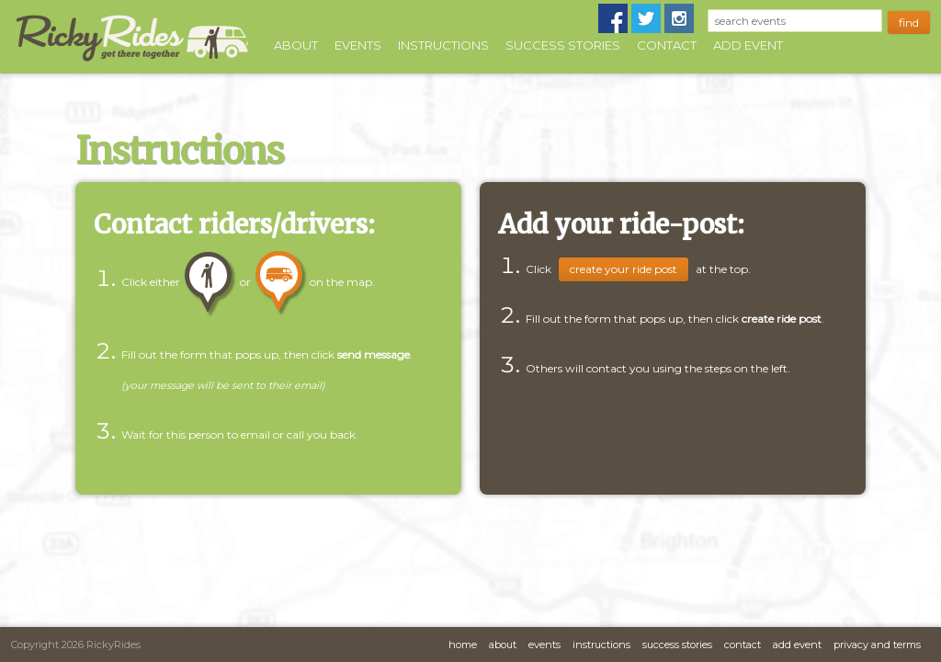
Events (357, 45)
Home (462, 644)
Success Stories (562, 45)
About (296, 45)
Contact (667, 45)
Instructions (443, 45)
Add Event (748, 45)
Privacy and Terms (877, 644)
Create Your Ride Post (623, 269)
